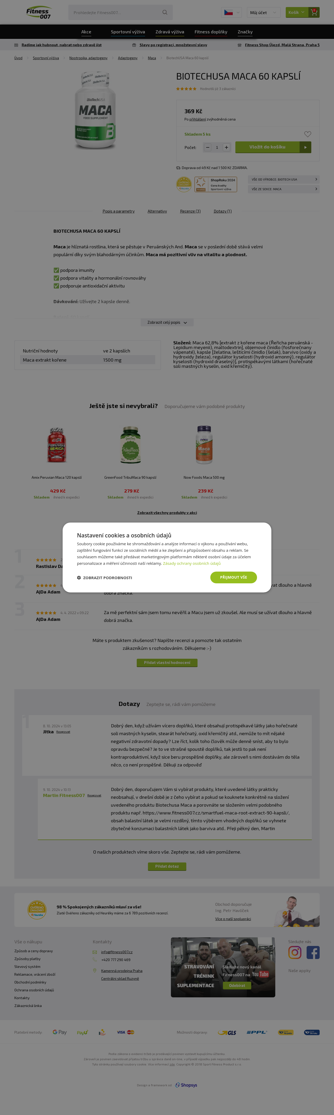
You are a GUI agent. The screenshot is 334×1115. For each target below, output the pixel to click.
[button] (104, 577)
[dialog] (167, 557)
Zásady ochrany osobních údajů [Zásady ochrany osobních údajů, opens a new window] (192, 563)
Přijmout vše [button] (233, 577)
